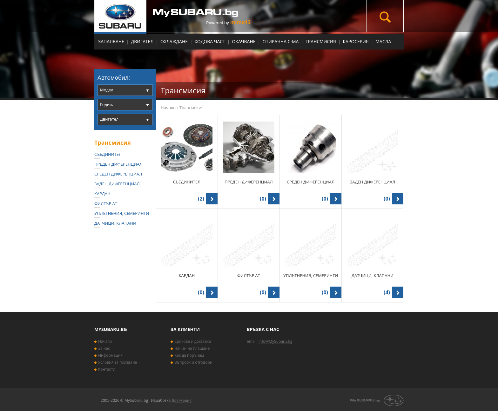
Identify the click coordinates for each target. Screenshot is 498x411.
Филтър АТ (105, 203)
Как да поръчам (189, 355)
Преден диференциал (118, 164)
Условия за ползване (117, 362)
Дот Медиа (182, 400)
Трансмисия (321, 41)
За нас (104, 348)
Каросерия (356, 41)
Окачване (244, 41)
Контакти (106, 369)
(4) (387, 292)
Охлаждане (174, 41)
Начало (168, 107)
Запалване (111, 41)
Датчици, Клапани (115, 223)
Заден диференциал (117, 184)
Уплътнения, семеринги (121, 213)
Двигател (142, 41)
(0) (263, 198)
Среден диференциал (118, 174)
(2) (201, 198)
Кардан (102, 193)
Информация (110, 355)
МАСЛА (383, 41)
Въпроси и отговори (193, 362)
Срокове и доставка (192, 341)
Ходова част (210, 41)
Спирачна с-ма (280, 41)
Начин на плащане (192, 348)
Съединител (108, 154)
